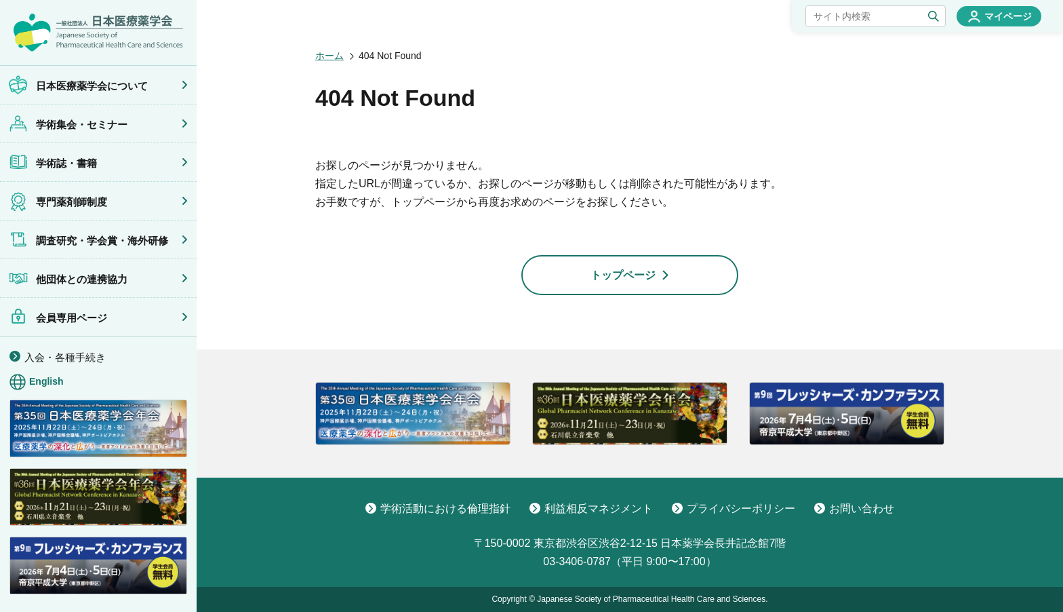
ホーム (329, 55)
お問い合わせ (854, 508)
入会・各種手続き (65, 357)
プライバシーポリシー (733, 508)
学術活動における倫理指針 (437, 508)
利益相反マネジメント (591, 508)
